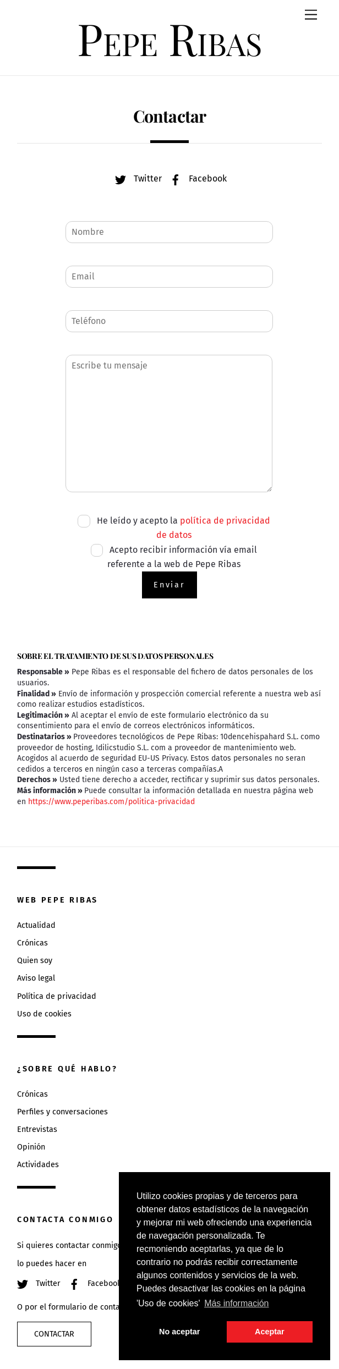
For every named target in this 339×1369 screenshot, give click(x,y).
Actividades (38, 1164)
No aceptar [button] (179, 1331)
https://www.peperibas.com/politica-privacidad (111, 801)
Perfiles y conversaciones (62, 1112)
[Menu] (311, 15)
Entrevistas (37, 1129)
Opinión (31, 1147)
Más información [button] (236, 1303)
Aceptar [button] (270, 1331)
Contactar (54, 1334)
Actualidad (36, 925)
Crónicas (32, 943)
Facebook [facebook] (196, 178)
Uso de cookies (44, 1014)
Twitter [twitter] (136, 178)
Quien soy (34, 960)
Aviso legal (36, 978)
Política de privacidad (56, 996)
